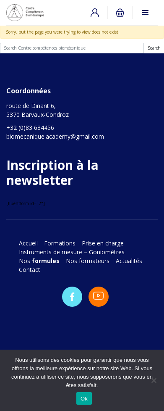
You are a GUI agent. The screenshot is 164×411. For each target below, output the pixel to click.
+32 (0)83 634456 (30, 128)
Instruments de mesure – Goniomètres (72, 252)
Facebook (72, 297)
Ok (84, 398)
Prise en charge (103, 243)
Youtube (99, 297)
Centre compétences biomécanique (33, 12)
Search (154, 48)
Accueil (28, 243)
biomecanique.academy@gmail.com (55, 136)
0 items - (120, 12)
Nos (39, 261)
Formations (59, 243)
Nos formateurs (87, 261)
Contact (29, 270)
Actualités (129, 261)
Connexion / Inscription (94, 12)
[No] (153, 380)
